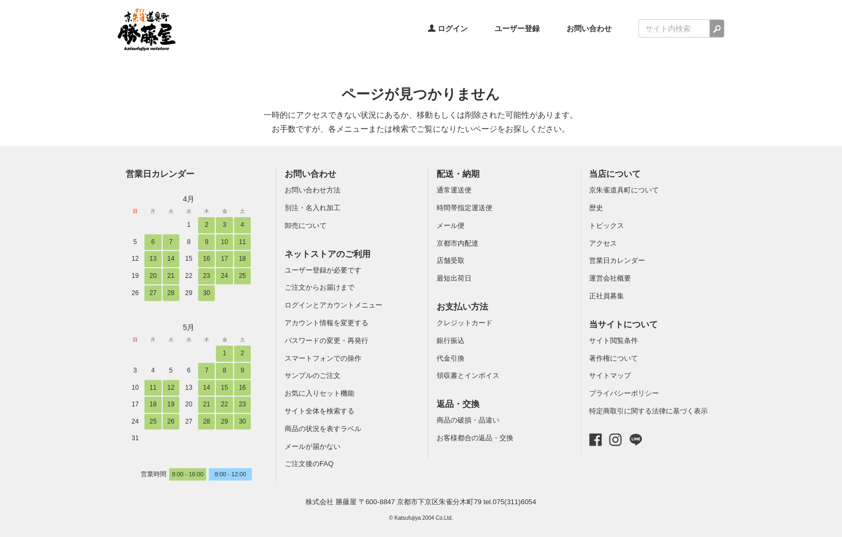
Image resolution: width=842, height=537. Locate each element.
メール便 (450, 225)
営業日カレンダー (160, 173)
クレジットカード (464, 323)
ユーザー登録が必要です (323, 270)
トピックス (606, 225)
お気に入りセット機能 (319, 393)
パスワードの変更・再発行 (326, 340)
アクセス (603, 243)
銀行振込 (450, 340)
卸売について (305, 225)
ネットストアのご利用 (328, 254)
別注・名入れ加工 (312, 208)
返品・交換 (458, 404)
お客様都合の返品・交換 (475, 438)
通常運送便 (454, 190)
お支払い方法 (462, 306)
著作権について (613, 358)
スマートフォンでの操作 (323, 358)
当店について (615, 173)
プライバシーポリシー (624, 393)
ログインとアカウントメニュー (333, 305)
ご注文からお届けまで (319, 287)
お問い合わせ (589, 28)
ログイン (448, 28)
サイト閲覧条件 (613, 340)
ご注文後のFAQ (309, 464)
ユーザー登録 (517, 28)
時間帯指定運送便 (464, 208)
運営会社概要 (610, 278)
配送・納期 (458, 173)
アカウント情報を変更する (326, 323)
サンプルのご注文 (312, 375)
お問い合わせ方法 (312, 190)
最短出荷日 (454, 278)
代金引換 (450, 358)
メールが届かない (312, 446)
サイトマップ (610, 375)
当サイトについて (623, 324)
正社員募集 (606, 296)
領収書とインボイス (468, 375)
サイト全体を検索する (319, 411)
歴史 (596, 208)
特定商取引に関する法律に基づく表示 (648, 411)
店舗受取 (450, 260)
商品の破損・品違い (468, 420)
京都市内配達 (457, 243)
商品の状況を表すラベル (323, 429)
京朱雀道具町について (624, 190)
